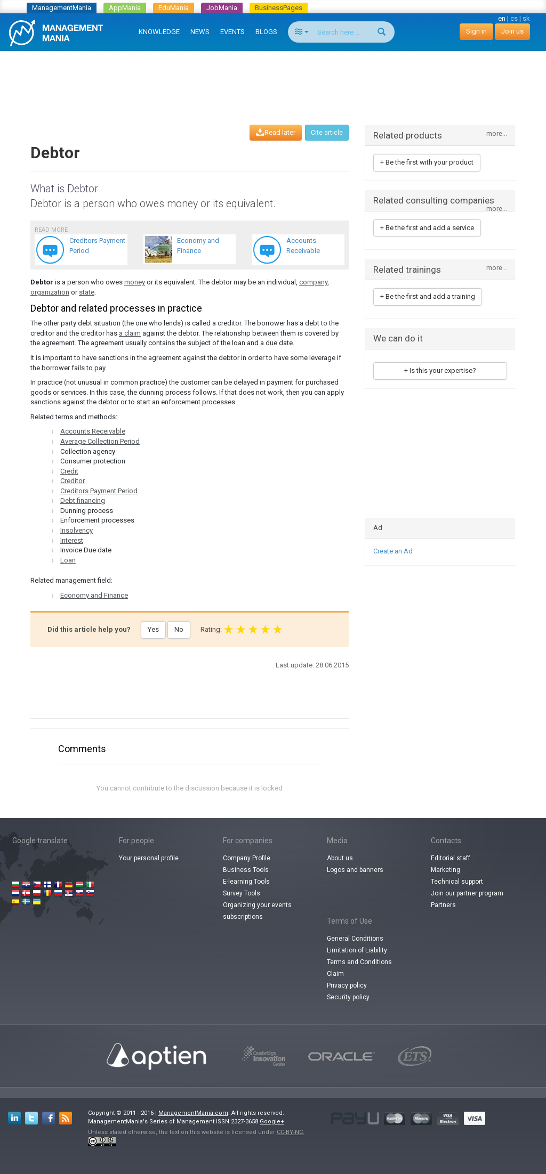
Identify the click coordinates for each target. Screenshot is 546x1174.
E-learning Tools (246, 881)
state (86, 292)
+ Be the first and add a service (427, 228)
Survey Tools (241, 893)
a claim (130, 333)
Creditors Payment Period (99, 491)
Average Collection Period (100, 441)
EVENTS (232, 32)
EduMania (173, 8)
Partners (443, 905)
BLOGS (266, 32)
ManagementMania (61, 8)
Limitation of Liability (357, 950)
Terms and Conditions (359, 962)
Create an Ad (393, 551)
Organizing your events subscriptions (257, 910)
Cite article (327, 132)
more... (496, 134)
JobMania (221, 8)
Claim (335, 973)
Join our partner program (467, 893)
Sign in (476, 31)
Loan (68, 560)
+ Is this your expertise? (440, 370)
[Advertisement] (273, 78)
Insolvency (76, 530)
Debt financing (82, 500)
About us (340, 858)
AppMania (125, 8)
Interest (71, 540)
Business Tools (246, 870)
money (134, 282)
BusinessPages (278, 8)
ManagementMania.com (193, 1113)
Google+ (272, 1121)
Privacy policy (347, 985)
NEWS (200, 32)
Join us (512, 31)
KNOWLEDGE (159, 32)
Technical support (457, 881)
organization (49, 292)
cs (514, 18)
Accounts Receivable (92, 431)
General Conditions (355, 938)
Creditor (72, 481)
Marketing (445, 870)
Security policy (348, 997)
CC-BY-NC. (290, 1132)
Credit (69, 471)
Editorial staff (450, 858)
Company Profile (246, 858)
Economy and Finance (94, 595)
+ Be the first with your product (426, 162)
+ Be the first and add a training (427, 296)
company (313, 282)
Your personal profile (149, 858)
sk (526, 18)
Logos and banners (355, 870)
